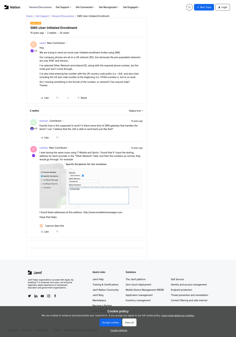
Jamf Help (98, 279)
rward (42, 43)
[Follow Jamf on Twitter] (29, 296)
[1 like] (51, 225)
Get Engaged (131, 7)
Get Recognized (109, 7)
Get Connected (85, 7)
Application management (139, 295)
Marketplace (99, 300)
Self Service (177, 279)
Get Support (64, 7)
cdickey (43, 147)
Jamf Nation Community (106, 289)
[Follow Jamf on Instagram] (48, 296)
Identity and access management (189, 284)
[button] (204, 7)
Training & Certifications (106, 284)
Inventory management (138, 300)
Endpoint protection (181, 289)
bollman (43, 120)
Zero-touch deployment (138, 284)
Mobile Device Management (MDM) (145, 289)
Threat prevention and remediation (189, 295)
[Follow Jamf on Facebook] (55, 296)
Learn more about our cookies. (178, 315)
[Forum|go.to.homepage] (12, 7)
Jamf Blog (98, 295)
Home (29, 16)
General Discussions (40, 7)
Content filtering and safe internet (189, 300)
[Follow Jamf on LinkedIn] (36, 296)
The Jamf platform (136, 279)
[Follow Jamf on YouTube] (42, 296)
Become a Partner (102, 305)
